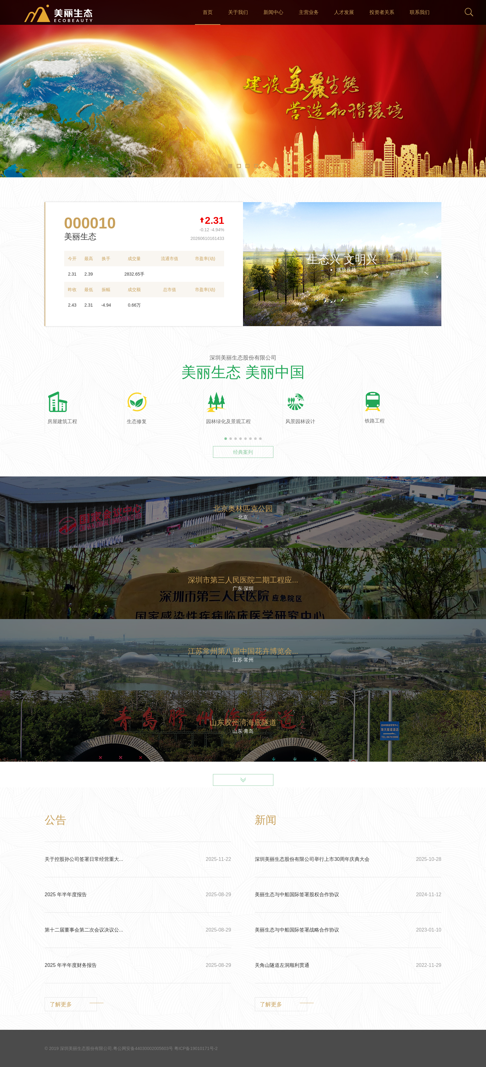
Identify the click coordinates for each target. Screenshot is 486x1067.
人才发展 (344, 12)
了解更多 (61, 1004)
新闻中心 (273, 12)
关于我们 (238, 12)
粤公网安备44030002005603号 (143, 1048)
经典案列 (243, 452)
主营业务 (309, 12)
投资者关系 (381, 12)
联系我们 (420, 12)
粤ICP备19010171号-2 (196, 1048)
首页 (208, 12)
